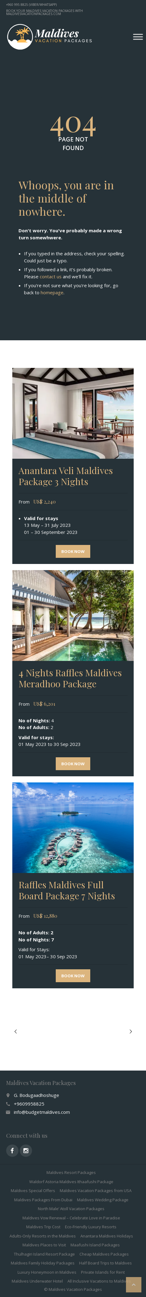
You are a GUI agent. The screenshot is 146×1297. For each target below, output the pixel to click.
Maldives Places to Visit (44, 1245)
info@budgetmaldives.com (42, 1112)
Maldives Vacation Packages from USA (96, 1190)
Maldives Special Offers (33, 1190)
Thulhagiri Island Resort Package (44, 1254)
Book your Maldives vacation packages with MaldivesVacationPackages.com (44, 12)
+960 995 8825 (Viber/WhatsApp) (31, 4)
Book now (73, 551)
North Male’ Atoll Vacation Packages (71, 1208)
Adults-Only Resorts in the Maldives (43, 1236)
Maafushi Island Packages (95, 1245)
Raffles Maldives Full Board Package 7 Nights (66, 890)
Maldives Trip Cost (43, 1226)
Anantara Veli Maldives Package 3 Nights (65, 476)
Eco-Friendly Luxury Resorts (90, 1226)
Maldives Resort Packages (71, 1172)
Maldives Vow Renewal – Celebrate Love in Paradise (71, 1218)
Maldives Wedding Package (102, 1199)
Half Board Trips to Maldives (105, 1263)
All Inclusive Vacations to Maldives (99, 1281)
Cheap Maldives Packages (104, 1254)
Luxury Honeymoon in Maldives (47, 1272)
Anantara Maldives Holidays (106, 1236)
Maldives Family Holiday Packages (43, 1263)
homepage (52, 292)
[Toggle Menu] (138, 37)
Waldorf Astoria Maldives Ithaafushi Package (71, 1181)
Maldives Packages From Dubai (43, 1199)
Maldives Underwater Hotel (37, 1281)
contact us (51, 276)
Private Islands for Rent (103, 1272)
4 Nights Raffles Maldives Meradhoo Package (70, 678)
